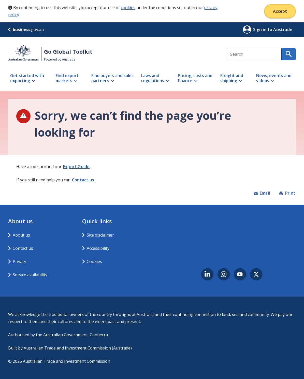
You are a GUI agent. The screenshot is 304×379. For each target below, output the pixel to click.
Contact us (83, 180)
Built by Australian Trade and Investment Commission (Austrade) (70, 348)
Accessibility (98, 248)
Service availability (30, 275)
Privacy (19, 261)
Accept (280, 11)
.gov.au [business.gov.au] (26, 29)
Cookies (94, 261)
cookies (128, 7)
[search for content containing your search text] (289, 54)
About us (21, 235)
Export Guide (76, 166)
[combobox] (254, 54)
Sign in (260, 29)
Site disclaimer (100, 235)
